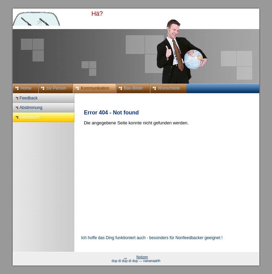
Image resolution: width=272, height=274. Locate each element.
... (125, 257)
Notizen (142, 257)
